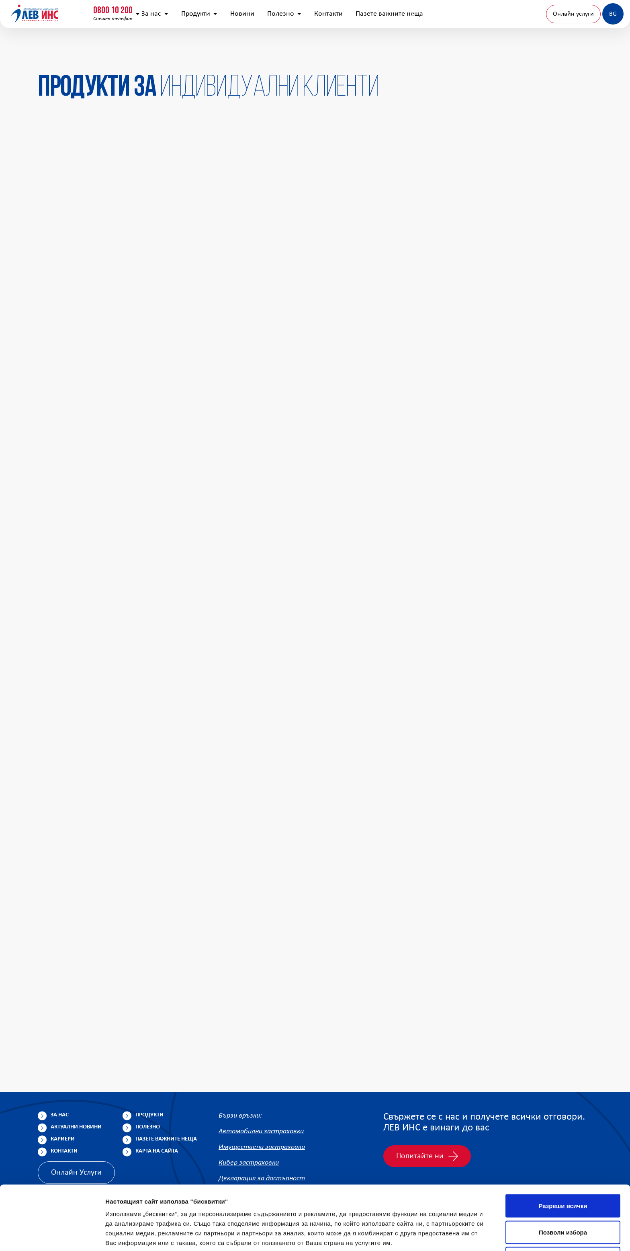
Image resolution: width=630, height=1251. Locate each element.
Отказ (563, 1198)
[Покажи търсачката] (487, 14)
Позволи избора (563, 1172)
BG (591, 52)
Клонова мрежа (595, 13)
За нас (222, 52)
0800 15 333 (126, 11)
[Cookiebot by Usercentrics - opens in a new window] (52, 1235)
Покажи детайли (513, 1235)
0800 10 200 (50, 11)
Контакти (395, 52)
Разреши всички (562, 1145)
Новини (309, 52)
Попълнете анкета (533, 13)
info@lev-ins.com (210, 14)
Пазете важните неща (456, 52)
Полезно (351, 52)
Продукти (266, 52)
